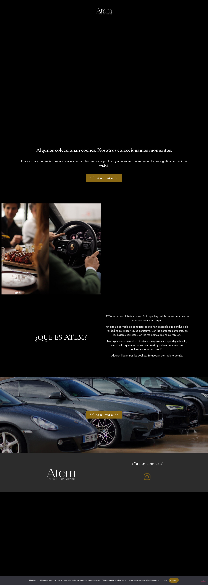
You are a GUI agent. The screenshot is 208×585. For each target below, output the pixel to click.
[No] (203, 580)
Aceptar (173, 580)
